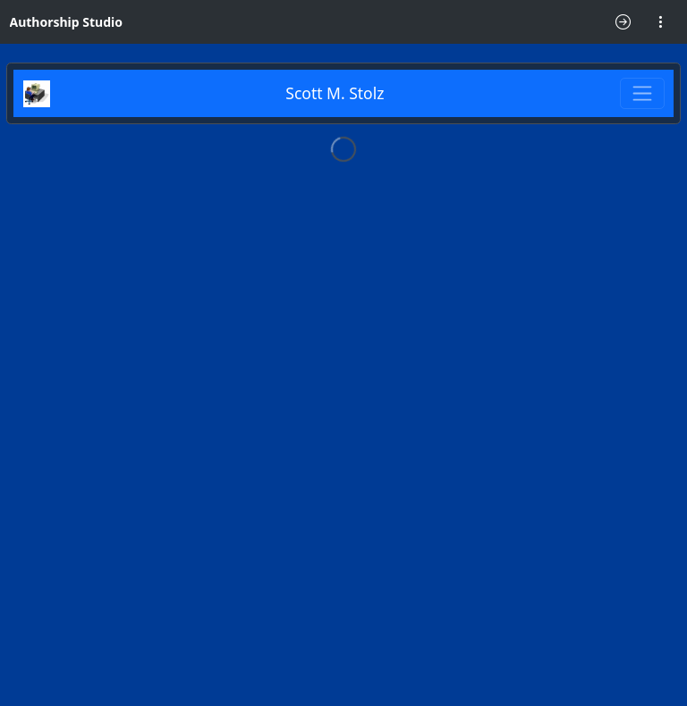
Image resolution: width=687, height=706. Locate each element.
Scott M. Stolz (334, 93)
